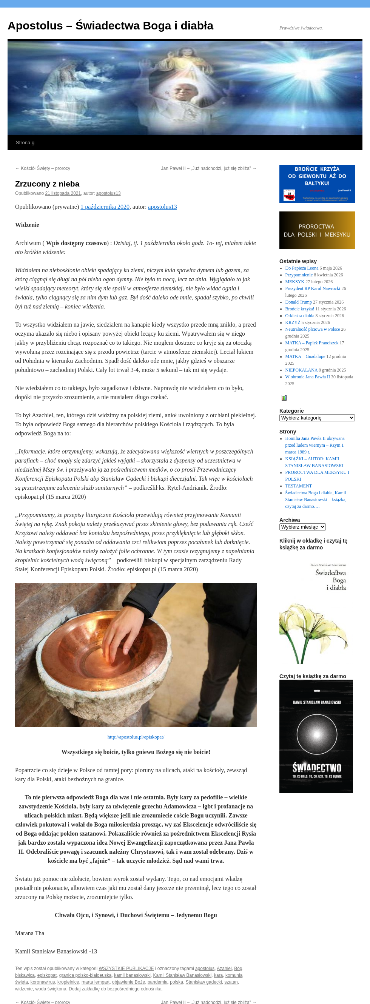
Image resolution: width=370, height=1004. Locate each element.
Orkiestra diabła (299, 315)
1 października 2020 (105, 207)
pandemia (158, 982)
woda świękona (50, 989)
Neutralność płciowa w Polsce (312, 329)
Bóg (238, 968)
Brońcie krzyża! (299, 309)
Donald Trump (298, 302)
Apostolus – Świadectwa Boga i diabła (110, 25)
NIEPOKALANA (301, 370)
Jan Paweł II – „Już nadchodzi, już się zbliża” (209, 168)
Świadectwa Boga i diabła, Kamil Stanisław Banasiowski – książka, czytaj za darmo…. (316, 499)
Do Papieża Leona (302, 268)
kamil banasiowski (132, 975)
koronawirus (43, 982)
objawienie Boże (128, 982)
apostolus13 (108, 193)
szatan (230, 982)
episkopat (47, 975)
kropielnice (68, 982)
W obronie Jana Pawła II (307, 376)
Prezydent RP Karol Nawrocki (313, 288)
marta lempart (95, 982)
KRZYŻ (293, 322)
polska (176, 982)
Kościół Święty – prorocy (42, 168)
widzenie (24, 989)
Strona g (25, 142)
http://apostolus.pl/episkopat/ (136, 737)
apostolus (204, 968)
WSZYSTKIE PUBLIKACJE (126, 968)
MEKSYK (295, 281)
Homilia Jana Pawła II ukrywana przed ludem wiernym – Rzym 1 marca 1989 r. (315, 445)
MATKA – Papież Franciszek (312, 342)
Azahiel (224, 968)
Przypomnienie (299, 275)
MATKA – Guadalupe (305, 356)
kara (218, 975)
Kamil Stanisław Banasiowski (182, 975)
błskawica (25, 975)
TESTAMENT (298, 486)
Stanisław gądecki (204, 982)
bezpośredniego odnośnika (134, 989)
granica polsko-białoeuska (85, 975)
